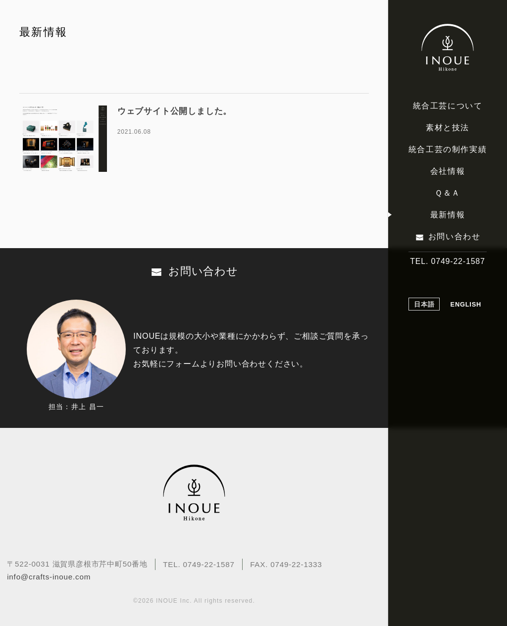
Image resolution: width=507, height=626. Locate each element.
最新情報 (447, 214)
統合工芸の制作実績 (447, 149)
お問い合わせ (454, 236)
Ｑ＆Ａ (447, 193)
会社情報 (447, 171)
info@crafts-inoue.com (49, 577)
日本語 (424, 304)
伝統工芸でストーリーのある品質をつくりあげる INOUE (447, 47)
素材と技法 (447, 127)
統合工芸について (448, 106)
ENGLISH (466, 304)
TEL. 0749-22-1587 (447, 261)
